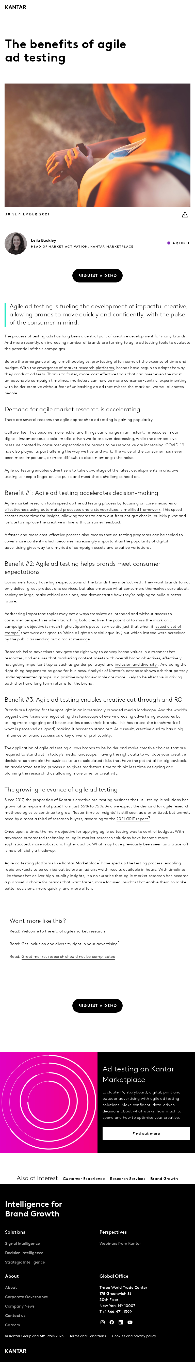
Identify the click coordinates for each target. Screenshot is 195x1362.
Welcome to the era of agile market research (63, 931)
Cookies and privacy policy (134, 1336)
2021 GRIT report (132, 819)
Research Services (127, 1179)
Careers (12, 1325)
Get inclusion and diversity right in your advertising (70, 944)
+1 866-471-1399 (117, 1312)
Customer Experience (84, 1179)
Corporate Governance (26, 1297)
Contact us (15, 1316)
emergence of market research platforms (75, 368)
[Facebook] (112, 1323)
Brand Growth (164, 1179)
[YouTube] (121, 1323)
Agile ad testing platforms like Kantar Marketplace (52, 863)
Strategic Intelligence (25, 1263)
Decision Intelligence (24, 1253)
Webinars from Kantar (120, 1244)
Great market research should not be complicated (68, 957)
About (11, 1288)
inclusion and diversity (136, 665)
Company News (20, 1307)
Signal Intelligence (22, 1244)
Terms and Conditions (88, 1336)
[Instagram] (103, 1323)
